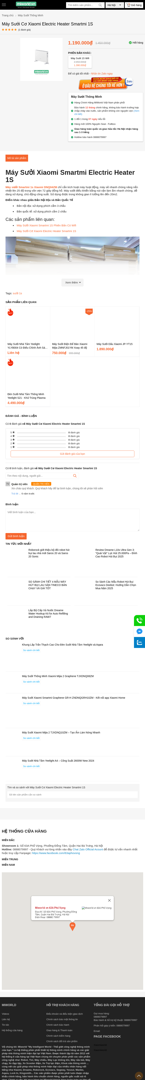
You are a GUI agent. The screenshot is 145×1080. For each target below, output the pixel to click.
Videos (5, 1013)
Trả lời (14, 493)
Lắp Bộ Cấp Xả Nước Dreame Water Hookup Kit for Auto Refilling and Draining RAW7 (48, 613)
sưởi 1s (17, 293)
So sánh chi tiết (31, 650)
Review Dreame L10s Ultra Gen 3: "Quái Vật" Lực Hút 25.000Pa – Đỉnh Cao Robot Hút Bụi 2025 (116, 553)
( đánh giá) (24, 30)
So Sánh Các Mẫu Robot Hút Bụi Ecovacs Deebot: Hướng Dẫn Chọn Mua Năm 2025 (115, 585)
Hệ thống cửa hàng (12, 1030)
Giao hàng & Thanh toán (59, 1030)
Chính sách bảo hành (57, 1024)
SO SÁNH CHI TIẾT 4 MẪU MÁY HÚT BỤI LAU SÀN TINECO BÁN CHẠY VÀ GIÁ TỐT (47, 585)
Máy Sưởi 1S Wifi (80, 62)
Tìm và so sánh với (46, 787)
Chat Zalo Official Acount (88, 849)
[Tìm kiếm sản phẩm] (85, 5)
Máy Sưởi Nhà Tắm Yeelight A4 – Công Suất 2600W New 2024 (58, 760)
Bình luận (12, 504)
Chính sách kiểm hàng (58, 1035)
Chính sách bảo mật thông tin (62, 1019)
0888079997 (123, 1025)
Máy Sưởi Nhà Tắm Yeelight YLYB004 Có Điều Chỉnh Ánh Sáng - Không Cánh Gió (28, 346)
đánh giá (74, 432)
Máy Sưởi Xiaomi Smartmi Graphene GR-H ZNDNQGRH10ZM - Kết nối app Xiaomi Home (73, 697)
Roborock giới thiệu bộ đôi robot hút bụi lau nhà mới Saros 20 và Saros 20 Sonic (48, 553)
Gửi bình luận (16, 536)
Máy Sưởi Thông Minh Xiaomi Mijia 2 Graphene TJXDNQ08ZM (58, 676)
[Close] (109, 909)
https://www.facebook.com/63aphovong (56, 853)
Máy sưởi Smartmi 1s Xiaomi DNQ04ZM (31, 187)
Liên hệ (6, 1019)
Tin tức (5, 1024)
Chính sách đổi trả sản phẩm (61, 1041)
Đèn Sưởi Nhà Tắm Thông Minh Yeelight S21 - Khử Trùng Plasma (27, 396)
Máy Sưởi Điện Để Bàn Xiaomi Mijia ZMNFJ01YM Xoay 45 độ (69, 346)
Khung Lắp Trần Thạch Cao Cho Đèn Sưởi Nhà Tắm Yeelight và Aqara (62, 644)
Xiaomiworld (100, 1045)
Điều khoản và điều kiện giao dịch (64, 1013)
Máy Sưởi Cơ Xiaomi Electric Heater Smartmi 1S (46, 231)
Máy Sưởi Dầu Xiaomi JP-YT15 (115, 344)
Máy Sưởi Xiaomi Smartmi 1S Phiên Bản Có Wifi (47, 225)
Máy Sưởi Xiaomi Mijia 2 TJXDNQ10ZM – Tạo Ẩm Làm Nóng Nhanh (61, 732)
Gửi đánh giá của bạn (72, 453)
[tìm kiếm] (100, 5)
